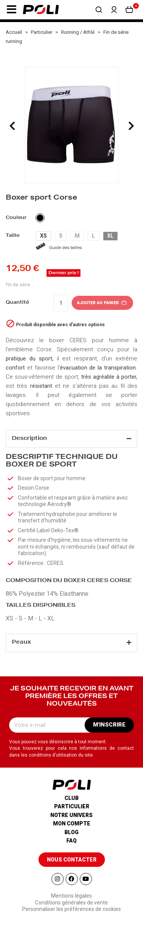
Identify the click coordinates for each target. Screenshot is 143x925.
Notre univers (71, 815)
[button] (11, 9)
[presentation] (12, 125)
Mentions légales (71, 896)
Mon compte (71, 823)
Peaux (21, 642)
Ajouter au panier (102, 302)
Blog (71, 832)
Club (71, 798)
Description (29, 438)
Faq (71, 841)
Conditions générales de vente (71, 903)
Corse (44, 349)
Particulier (71, 806)
